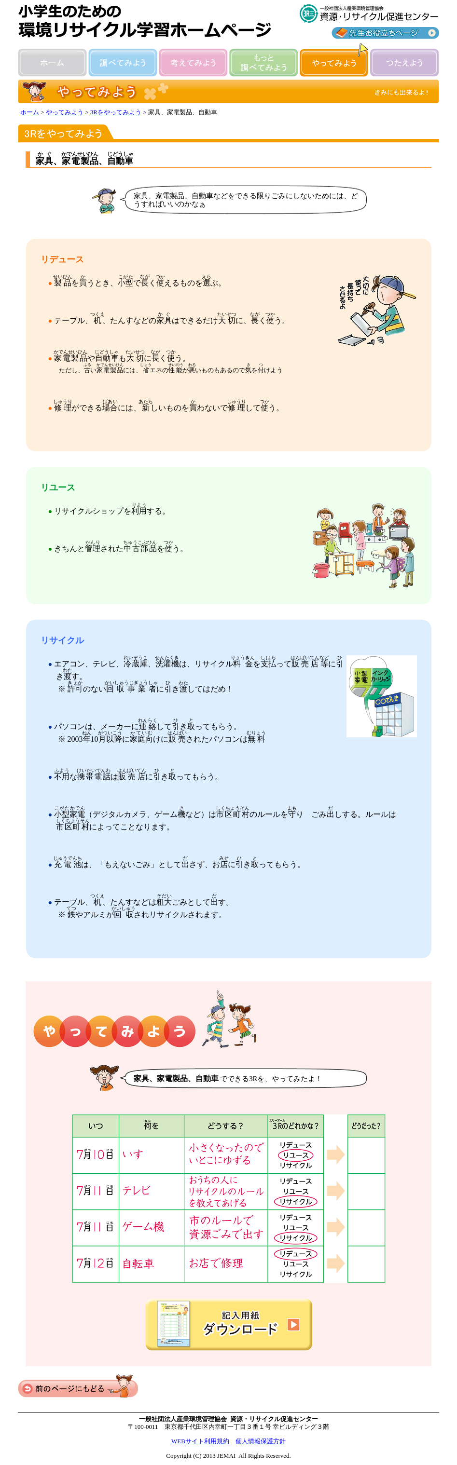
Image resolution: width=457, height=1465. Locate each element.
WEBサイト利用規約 (200, 1441)
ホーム (29, 112)
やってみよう (64, 112)
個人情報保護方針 (260, 1441)
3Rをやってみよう (115, 112)
